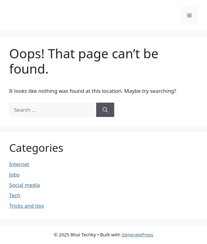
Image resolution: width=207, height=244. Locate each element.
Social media (24, 184)
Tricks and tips (26, 205)
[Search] (105, 110)
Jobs (14, 174)
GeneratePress (137, 234)
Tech (15, 195)
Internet (19, 164)
